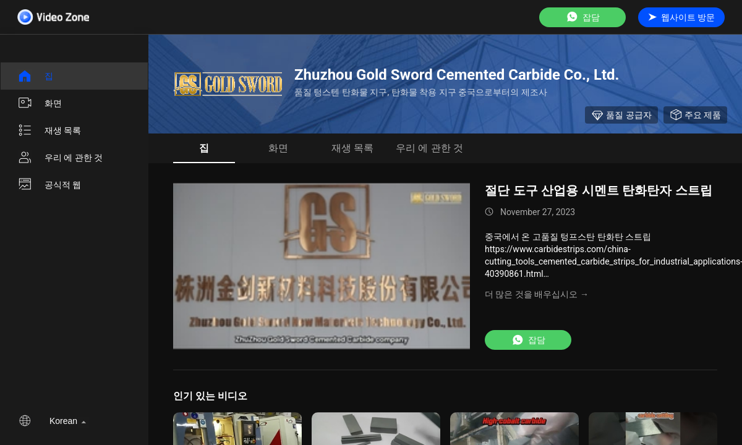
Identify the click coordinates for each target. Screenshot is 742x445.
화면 (39, 103)
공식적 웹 (49, 184)
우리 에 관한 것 (60, 157)
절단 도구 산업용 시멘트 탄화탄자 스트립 (598, 190)
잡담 (582, 17)
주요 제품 (695, 115)
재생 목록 (49, 130)
